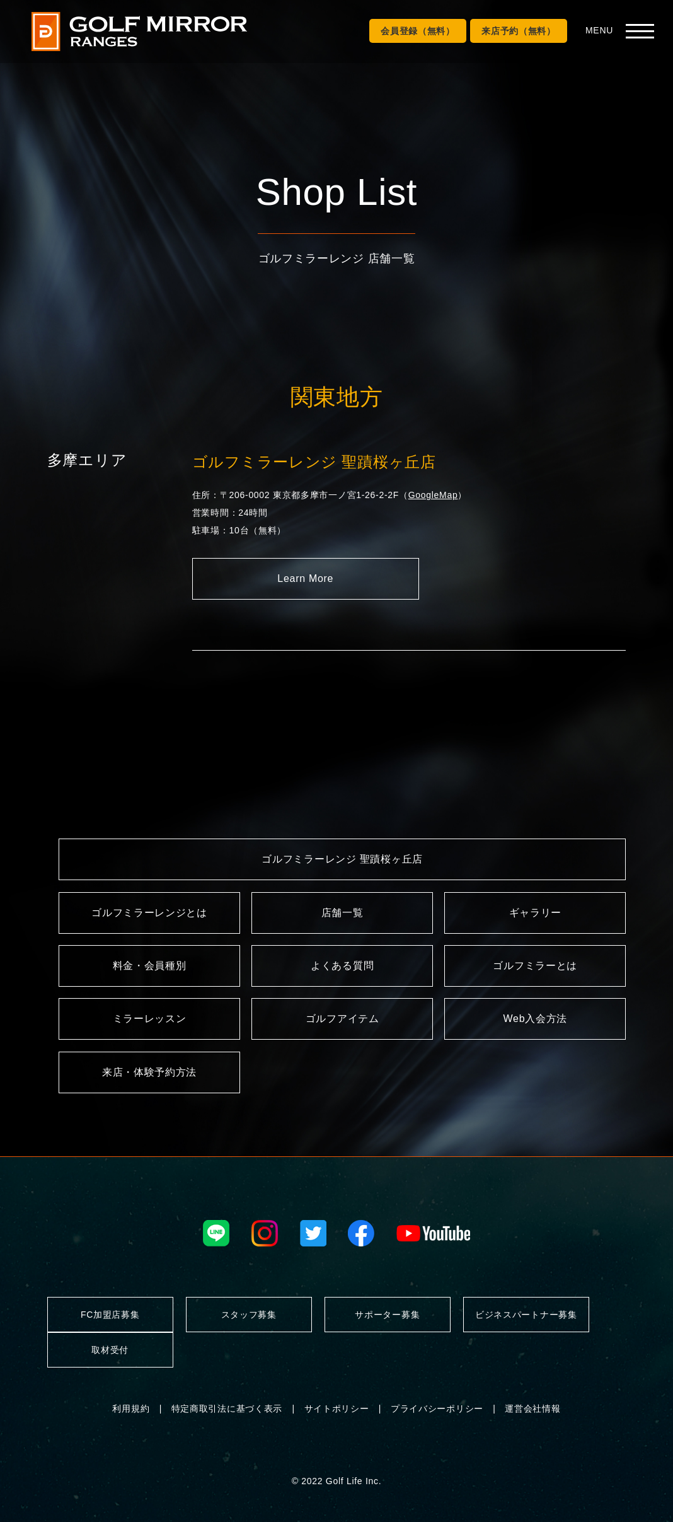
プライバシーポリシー (437, 1408)
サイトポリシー (336, 1408)
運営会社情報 (532, 1408)
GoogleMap (433, 495)
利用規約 (130, 1408)
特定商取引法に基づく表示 (226, 1408)
